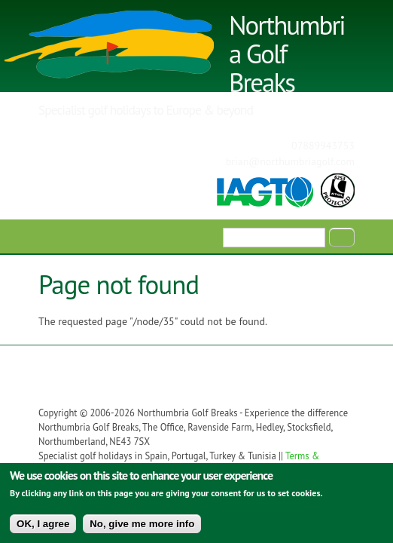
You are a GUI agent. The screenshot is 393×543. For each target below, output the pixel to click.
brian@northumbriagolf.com (290, 161)
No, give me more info (142, 528)
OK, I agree (43, 528)
